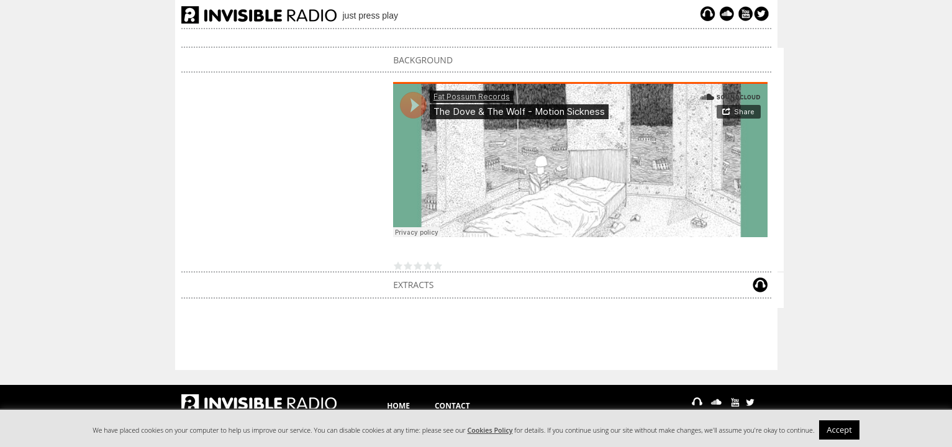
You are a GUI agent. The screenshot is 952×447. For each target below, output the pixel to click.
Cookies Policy (490, 430)
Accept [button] (839, 429)
